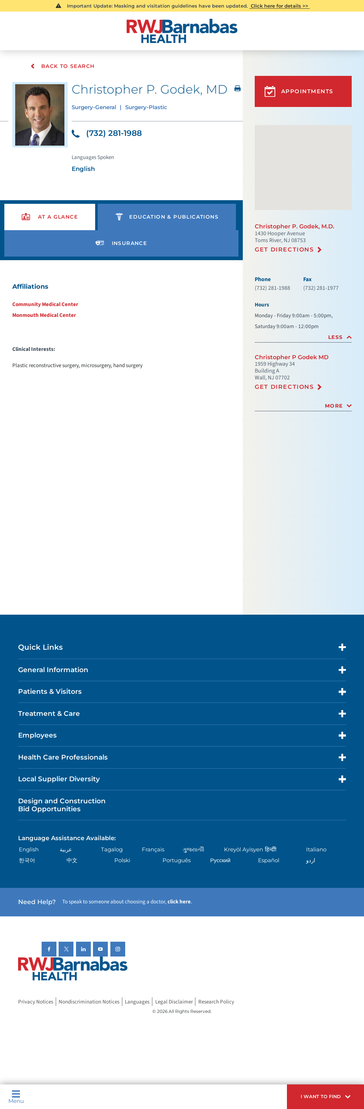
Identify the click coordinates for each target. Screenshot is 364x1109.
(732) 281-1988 (107, 133)
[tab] (303, 337)
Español (268, 860)
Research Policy (216, 1002)
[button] (325, 1096)
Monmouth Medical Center (44, 316)
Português (176, 860)
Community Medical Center (45, 305)
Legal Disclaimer (174, 1002)
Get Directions (284, 249)
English (29, 850)
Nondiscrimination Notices (89, 1002)
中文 (72, 860)
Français (153, 850)
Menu (16, 1097)
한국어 (27, 860)
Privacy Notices (35, 1002)
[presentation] (50, 218)
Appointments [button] (298, 91)
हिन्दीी (270, 850)
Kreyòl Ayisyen (243, 850)
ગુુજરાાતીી (193, 850)
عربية (66, 850)
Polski (122, 860)
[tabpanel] (121, 326)
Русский (220, 860)
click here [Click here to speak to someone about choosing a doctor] (179, 902)
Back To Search (63, 66)
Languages (137, 1002)
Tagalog (112, 850)
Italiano (316, 850)
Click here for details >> (279, 6)
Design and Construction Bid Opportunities (62, 806)
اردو (310, 860)
